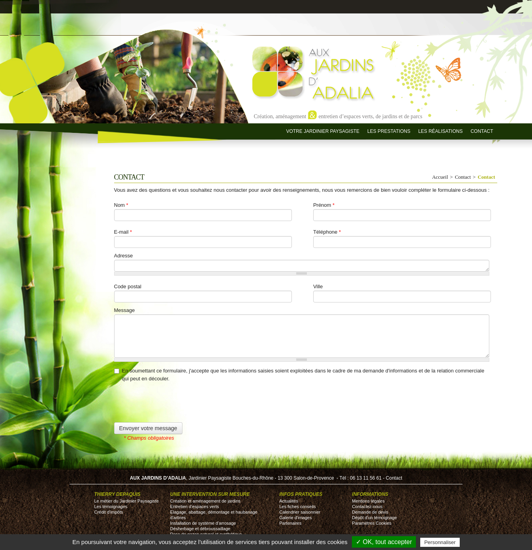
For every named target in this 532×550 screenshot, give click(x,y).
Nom (121, 205)
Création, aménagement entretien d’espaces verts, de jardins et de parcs (338, 116)
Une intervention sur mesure (210, 494)
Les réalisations (440, 131)
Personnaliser (440, 542)
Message (124, 310)
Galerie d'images (295, 517)
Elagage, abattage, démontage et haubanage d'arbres (214, 515)
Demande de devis (370, 512)
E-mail (123, 232)
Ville (318, 286)
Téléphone (327, 232)
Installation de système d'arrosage (203, 523)
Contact (481, 131)
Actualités (288, 501)
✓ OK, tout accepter (384, 542)
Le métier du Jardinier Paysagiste (126, 501)
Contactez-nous (367, 506)
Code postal (127, 286)
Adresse (123, 256)
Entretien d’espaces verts (194, 506)
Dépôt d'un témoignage (374, 517)
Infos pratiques (300, 494)
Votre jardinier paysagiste (322, 131)
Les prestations (388, 131)
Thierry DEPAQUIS (117, 494)
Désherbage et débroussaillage (200, 528)
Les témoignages (111, 506)
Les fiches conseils (297, 506)
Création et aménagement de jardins (205, 501)
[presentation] (174, 406)
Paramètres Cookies (371, 523)
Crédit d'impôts (108, 512)
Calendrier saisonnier (299, 512)
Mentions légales (368, 501)
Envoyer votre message (148, 428)
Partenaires (290, 523)
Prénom (324, 205)
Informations (370, 494)
